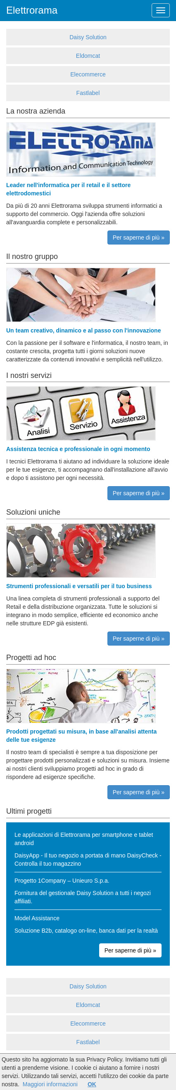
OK (92, 1084)
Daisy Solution (88, 37)
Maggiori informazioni (50, 1084)
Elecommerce (88, 74)
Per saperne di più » (138, 237)
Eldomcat (88, 55)
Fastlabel (88, 93)
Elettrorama (31, 10)
